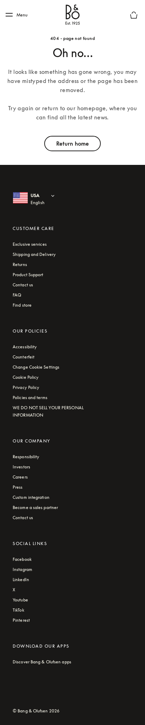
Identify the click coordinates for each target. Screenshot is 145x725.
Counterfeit (23, 357)
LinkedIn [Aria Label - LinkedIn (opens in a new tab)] (21, 579)
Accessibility (25, 346)
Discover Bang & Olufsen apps (42, 661)
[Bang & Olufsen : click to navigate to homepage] (72, 15)
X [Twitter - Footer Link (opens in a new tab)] (14, 589)
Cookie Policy (26, 377)
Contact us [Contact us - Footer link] (23, 284)
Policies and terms (30, 397)
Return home (72, 143)
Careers (20, 477)
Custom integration (31, 497)
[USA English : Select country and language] (47, 199)
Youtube (20, 599)
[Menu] (19, 15)
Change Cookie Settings (36, 367)
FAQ (17, 295)
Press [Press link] (18, 487)
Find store (22, 305)
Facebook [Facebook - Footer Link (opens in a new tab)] (22, 559)
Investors (21, 466)
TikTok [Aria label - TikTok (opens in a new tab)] (18, 610)
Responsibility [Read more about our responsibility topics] (26, 456)
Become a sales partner (35, 507)
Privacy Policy (26, 387)
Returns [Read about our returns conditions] (20, 264)
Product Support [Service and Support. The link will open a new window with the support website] (28, 274)
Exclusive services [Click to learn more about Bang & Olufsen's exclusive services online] (30, 244)
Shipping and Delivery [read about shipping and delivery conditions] (34, 254)
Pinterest (21, 620)
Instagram (22, 569)
